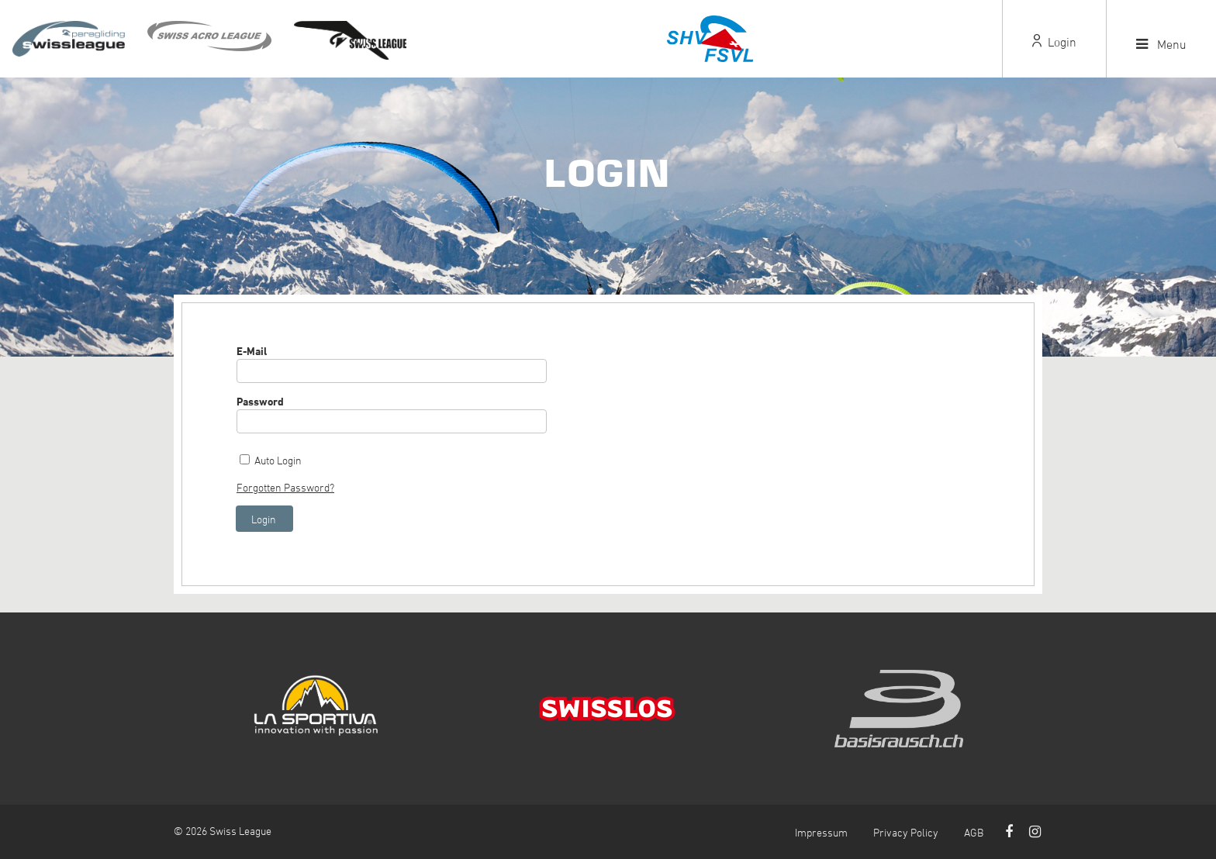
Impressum (821, 832)
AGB (973, 832)
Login (1054, 42)
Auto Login (278, 460)
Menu (1161, 44)
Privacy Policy (905, 832)
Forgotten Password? (285, 487)
